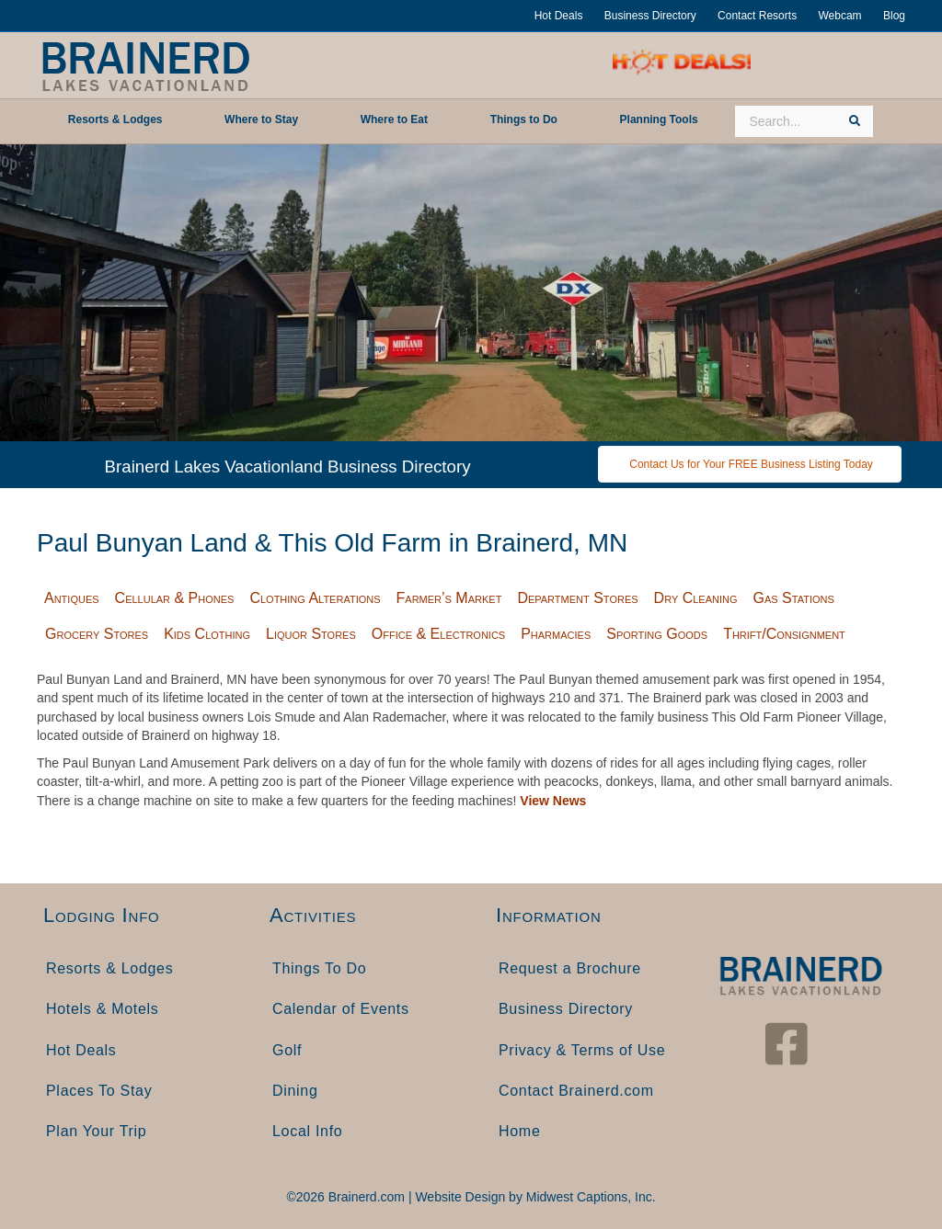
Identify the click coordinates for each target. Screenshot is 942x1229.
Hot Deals (558, 15)
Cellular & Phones (175, 598)
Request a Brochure (570, 968)
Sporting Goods (656, 634)
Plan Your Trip (96, 1131)
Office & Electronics (438, 634)
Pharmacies (556, 634)
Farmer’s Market (449, 598)
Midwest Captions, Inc (589, 1196)
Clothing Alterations (314, 598)
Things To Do (319, 968)
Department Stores (577, 598)
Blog (894, 15)
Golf (287, 1050)
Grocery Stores (96, 634)
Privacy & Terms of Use (582, 1050)
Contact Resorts (757, 15)
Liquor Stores (311, 634)
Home (519, 1131)
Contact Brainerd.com (576, 1090)
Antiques (71, 598)
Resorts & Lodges (109, 968)
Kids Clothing (207, 634)
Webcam (839, 15)
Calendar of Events (340, 1009)
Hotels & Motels (102, 1009)
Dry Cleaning (696, 598)
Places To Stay (99, 1090)
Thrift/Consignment (784, 634)
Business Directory (650, 15)
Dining (295, 1090)
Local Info (307, 1131)
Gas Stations (793, 598)
